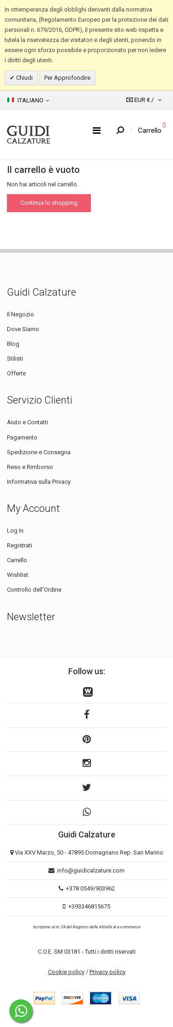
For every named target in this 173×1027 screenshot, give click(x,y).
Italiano (28, 100)
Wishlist (17, 574)
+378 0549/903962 (90, 888)
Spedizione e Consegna (39, 452)
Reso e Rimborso (30, 466)
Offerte (16, 373)
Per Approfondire (67, 77)
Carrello (17, 560)
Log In (15, 530)
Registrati (19, 545)
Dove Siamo (23, 329)
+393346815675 (89, 906)
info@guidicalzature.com (91, 870)
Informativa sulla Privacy (39, 481)
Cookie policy (66, 971)
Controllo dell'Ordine (34, 589)
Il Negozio (20, 314)
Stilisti (15, 358)
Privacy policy (107, 971)
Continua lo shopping (49, 202)
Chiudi (24, 77)
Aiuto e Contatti (27, 422)
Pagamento (22, 437)
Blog (13, 343)
